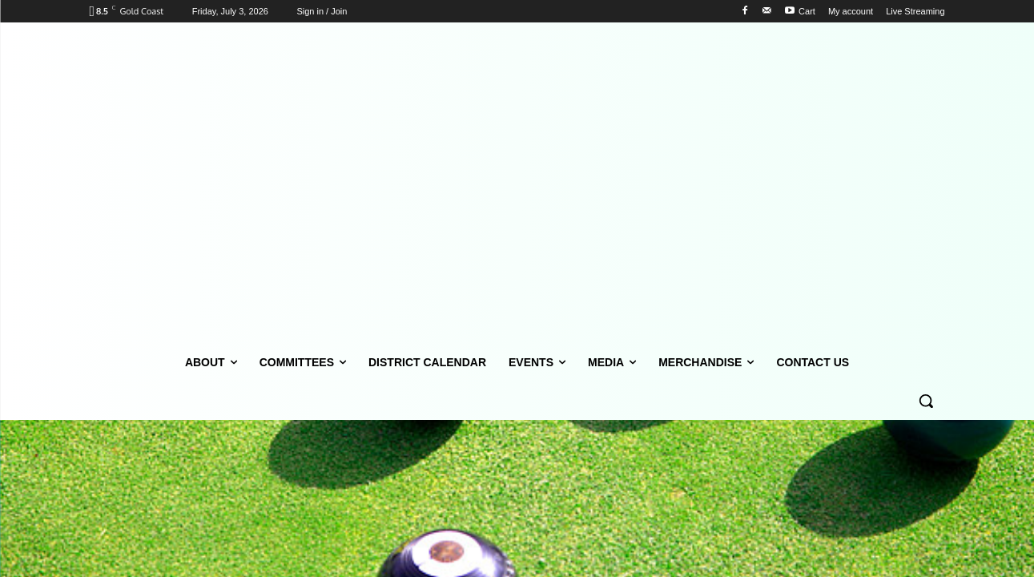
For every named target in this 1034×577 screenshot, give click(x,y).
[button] (926, 400)
